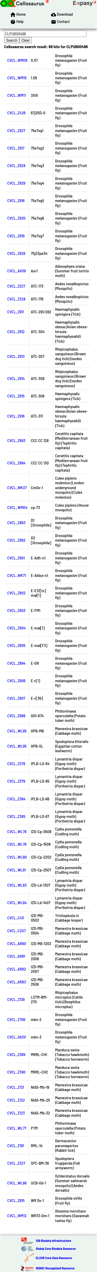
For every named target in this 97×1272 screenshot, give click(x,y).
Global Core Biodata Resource (56, 1249)
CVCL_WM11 (16, 95)
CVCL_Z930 (16, 217)
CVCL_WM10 (17, 77)
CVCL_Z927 (16, 130)
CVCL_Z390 (16, 1071)
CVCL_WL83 (17, 884)
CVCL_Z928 (16, 165)
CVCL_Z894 (16, 663)
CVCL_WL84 (17, 902)
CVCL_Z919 (16, 235)
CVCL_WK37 (17, 487)
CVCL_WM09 (17, 60)
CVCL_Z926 (16, 253)
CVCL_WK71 (16, 575)
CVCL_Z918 (16, 200)
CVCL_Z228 (16, 298)
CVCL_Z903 (16, 610)
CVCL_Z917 (15, 147)
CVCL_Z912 (16, 331)
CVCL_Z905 (16, 645)
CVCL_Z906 (16, 680)
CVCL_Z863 (16, 522)
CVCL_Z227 (16, 285)
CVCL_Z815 (16, 1200)
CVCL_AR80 (16, 943)
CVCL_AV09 (16, 270)
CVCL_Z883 (16, 440)
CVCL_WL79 (16, 844)
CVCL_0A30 (16, 1036)
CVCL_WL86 (17, 1182)
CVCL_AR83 (16, 981)
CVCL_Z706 (16, 1019)
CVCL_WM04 (17, 507)
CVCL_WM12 (17, 1215)
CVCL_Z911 (15, 311)
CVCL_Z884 (16, 462)
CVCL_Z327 (16, 1163)
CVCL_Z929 (16, 182)
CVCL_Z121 (15, 1087)
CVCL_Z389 (16, 1054)
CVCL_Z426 (16, 112)
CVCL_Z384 (16, 798)
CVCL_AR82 (16, 968)
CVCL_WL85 (17, 730)
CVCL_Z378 (16, 763)
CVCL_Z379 (16, 780)
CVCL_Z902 (16, 592)
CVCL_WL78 (17, 831)
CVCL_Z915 (16, 395)
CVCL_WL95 (17, 745)
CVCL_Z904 (16, 627)
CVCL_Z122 (16, 1099)
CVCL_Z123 (16, 1112)
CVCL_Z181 (15, 1145)
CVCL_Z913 (16, 356)
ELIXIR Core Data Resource (54, 1258)
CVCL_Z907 (16, 698)
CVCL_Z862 (16, 540)
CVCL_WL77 (16, 1128)
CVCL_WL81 (16, 869)
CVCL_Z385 (16, 816)
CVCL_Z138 (16, 999)
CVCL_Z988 (16, 715)
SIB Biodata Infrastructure (53, 1241)
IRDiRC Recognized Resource (55, 1268)
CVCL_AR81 (16, 956)
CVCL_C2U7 (16, 930)
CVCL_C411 (15, 917)
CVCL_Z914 (16, 378)
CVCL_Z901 (16, 557)
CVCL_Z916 (16, 415)
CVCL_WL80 (17, 856)
